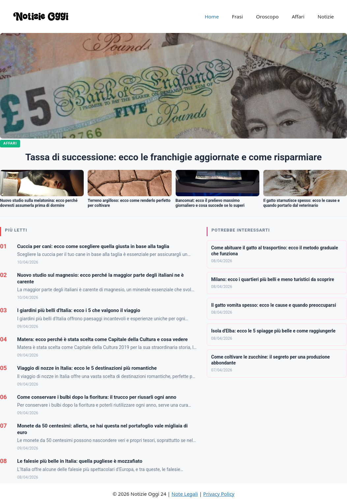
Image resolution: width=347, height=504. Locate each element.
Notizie (326, 16)
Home (212, 16)
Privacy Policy (219, 493)
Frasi (237, 16)
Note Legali (185, 493)
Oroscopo (267, 16)
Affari (298, 16)
